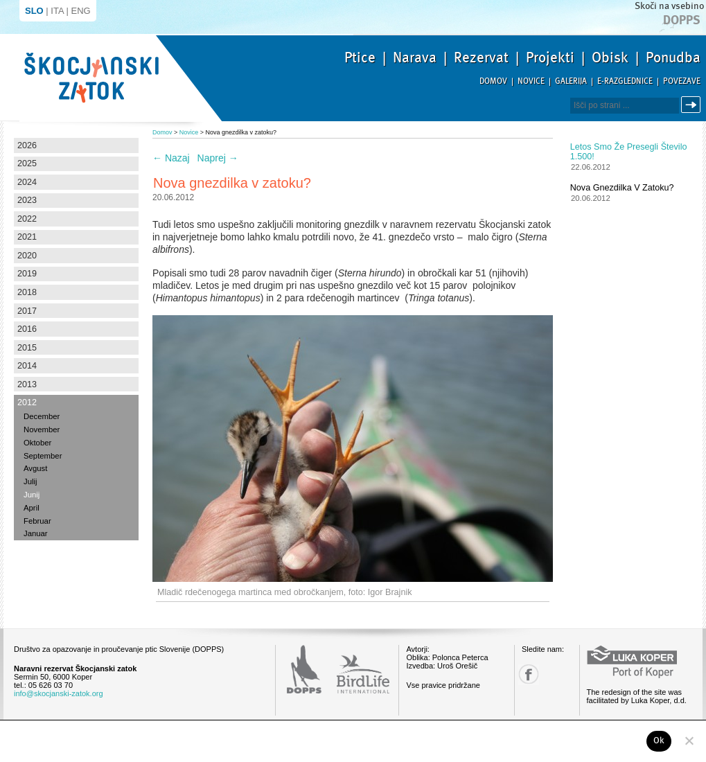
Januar (36, 533)
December (42, 416)
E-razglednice (625, 81)
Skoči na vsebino (669, 6)
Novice (531, 81)
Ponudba (673, 57)
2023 (27, 200)
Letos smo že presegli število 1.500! (628, 151)
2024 (27, 182)
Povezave (681, 81)
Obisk (610, 57)
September (43, 456)
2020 (27, 255)
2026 (27, 145)
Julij (30, 481)
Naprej (217, 157)
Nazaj (171, 157)
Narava (414, 57)
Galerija (571, 81)
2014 (27, 366)
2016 (27, 329)
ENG (81, 11)
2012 (27, 402)
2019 (27, 273)
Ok (659, 740)
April (31, 508)
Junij (31, 494)
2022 (27, 219)
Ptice (360, 57)
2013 (27, 384)
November (42, 429)
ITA (57, 11)
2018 (27, 292)
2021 (27, 237)
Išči (693, 105)
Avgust (35, 468)
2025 (27, 163)
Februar (37, 521)
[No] (689, 740)
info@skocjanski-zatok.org (58, 693)
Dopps (681, 20)
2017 (27, 311)
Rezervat (481, 57)
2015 (27, 348)
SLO (34, 11)
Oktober (37, 442)
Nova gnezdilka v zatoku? (622, 188)
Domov (493, 81)
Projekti (550, 57)
